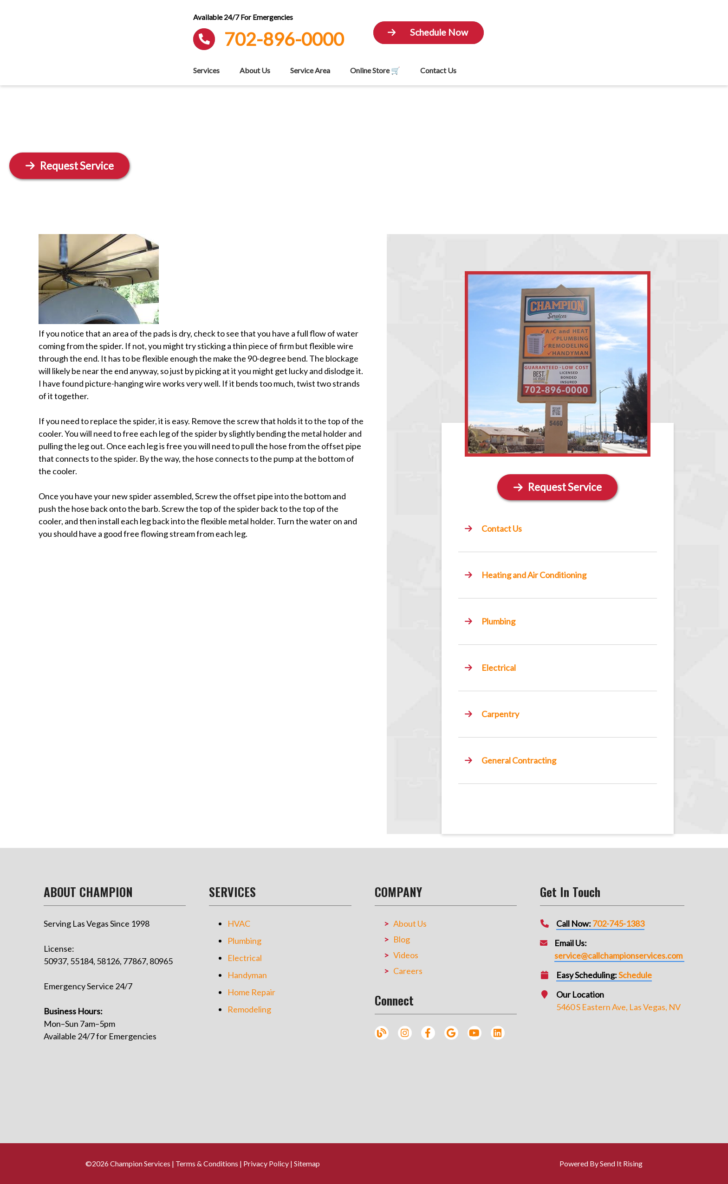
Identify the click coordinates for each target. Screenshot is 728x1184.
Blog (401, 939)
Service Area (310, 70)
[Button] (428, 32)
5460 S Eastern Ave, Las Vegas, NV (618, 1007)
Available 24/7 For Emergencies (243, 17)
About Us (255, 70)
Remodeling (249, 1009)
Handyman (247, 975)
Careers (407, 971)
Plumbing (244, 941)
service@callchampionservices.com (618, 955)
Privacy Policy (266, 1163)
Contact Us (438, 70)
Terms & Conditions (207, 1163)
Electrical (245, 958)
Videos (405, 955)
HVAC (239, 923)
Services (206, 70)
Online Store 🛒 (375, 70)
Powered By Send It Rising (601, 1163)
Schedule (635, 975)
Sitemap (307, 1163)
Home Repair (251, 992)
